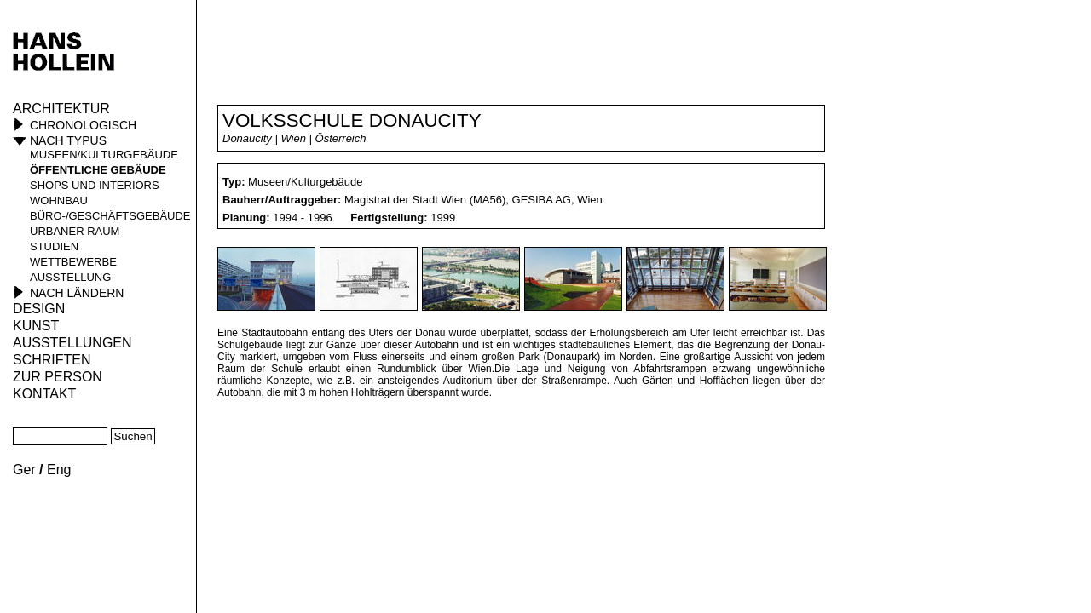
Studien (54, 246)
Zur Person (57, 377)
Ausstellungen (72, 342)
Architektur (61, 108)
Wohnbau (59, 200)
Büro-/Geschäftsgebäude (110, 215)
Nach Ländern (77, 293)
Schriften (52, 359)
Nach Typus (68, 140)
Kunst (36, 325)
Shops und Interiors (94, 185)
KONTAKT (44, 394)
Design (39, 308)
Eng (59, 469)
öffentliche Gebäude (98, 169)
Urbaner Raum (74, 231)
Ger (24, 469)
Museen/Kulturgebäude (104, 154)
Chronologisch (83, 125)
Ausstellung (70, 277)
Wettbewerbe (73, 261)
